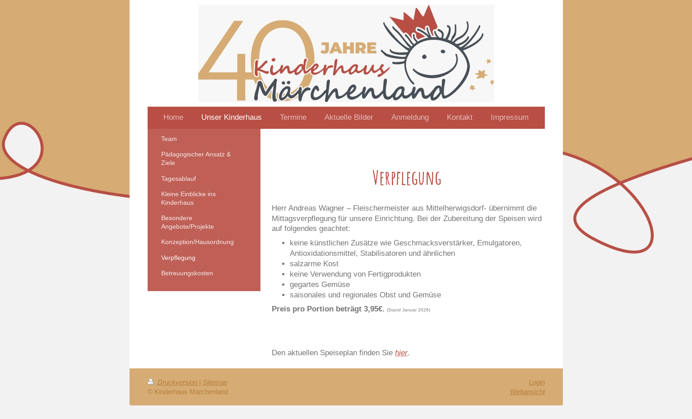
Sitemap (215, 382)
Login (537, 382)
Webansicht (527, 391)
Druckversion (173, 382)
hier (401, 352)
